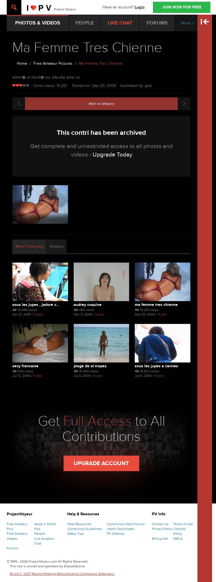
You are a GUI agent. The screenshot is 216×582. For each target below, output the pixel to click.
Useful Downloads (120, 529)
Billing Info (160, 539)
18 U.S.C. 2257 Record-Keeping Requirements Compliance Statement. (62, 574)
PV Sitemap (115, 534)
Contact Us (160, 524)
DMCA (178, 539)
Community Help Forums (126, 524)
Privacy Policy (162, 529)
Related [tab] (56, 246)
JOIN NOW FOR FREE (181, 7)
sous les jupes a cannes (156, 366)
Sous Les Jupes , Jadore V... (35, 305)
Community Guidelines (84, 529)
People (39, 534)
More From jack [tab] (29, 246)
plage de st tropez (90, 366)
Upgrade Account (101, 463)
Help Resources (79, 524)
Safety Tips (75, 534)
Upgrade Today (112, 154)
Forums (12, 548)
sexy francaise (25, 366)
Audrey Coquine (88, 305)
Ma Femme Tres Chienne (156, 305)
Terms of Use (183, 524)
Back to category (101, 104)
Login (140, 7)
